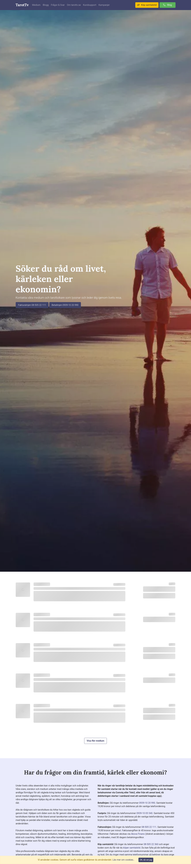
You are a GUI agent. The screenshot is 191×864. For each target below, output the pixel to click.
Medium (36, 5)
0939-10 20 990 (147, 802)
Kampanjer (104, 5)
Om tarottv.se (74, 5)
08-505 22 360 (151, 844)
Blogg (46, 5)
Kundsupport (89, 5)
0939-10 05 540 (144, 813)
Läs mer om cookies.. (123, 859)
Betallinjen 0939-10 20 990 (65, 305)
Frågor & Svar (58, 5)
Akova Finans (138, 834)
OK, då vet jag (146, 860)
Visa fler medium (95, 740)
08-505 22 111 (149, 827)
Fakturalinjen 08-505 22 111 (32, 305)
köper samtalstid (131, 847)
